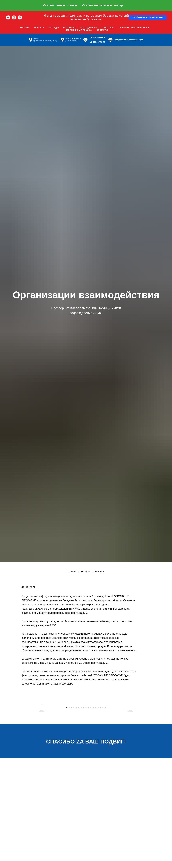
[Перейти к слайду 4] (73, 768)
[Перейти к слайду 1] (66, 768)
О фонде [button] (25, 28)
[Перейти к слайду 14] (98, 768)
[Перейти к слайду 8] (83, 768)
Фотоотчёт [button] (69, 28)
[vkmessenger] (14, 17)
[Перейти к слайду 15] (100, 768)
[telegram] (8, 17)
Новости (39, 28)
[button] (148, 17)
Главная (72, 572)
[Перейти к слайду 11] (90, 768)
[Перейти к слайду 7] (81, 768)
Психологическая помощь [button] (134, 28)
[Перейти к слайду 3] (71, 768)
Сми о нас (108, 28)
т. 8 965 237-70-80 (97, 42)
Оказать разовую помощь (60, 5)
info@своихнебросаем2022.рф (128, 40)
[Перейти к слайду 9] (86, 768)
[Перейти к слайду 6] (78, 768)
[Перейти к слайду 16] (102, 768)
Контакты (102, 30)
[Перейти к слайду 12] (93, 768)
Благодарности (89, 28)
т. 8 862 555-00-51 (97, 37)
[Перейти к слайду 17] (105, 768)
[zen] (20, 17)
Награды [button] (54, 28)
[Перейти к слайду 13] (95, 768)
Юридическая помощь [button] (79, 30)
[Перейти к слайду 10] (88, 768)
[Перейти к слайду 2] (69, 768)
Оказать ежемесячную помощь (102, 5)
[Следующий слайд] (130, 734)
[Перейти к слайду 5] (76, 768)
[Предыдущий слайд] (41, 734)
